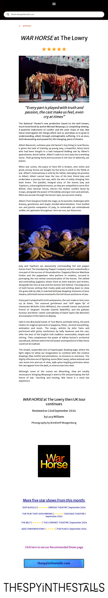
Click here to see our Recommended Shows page (54, 547)
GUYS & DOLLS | (54, 507)
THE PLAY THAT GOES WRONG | (54, 515)
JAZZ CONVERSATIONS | (54, 528)
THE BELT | (54, 522)
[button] (54, 4)
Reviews (28, 26)
